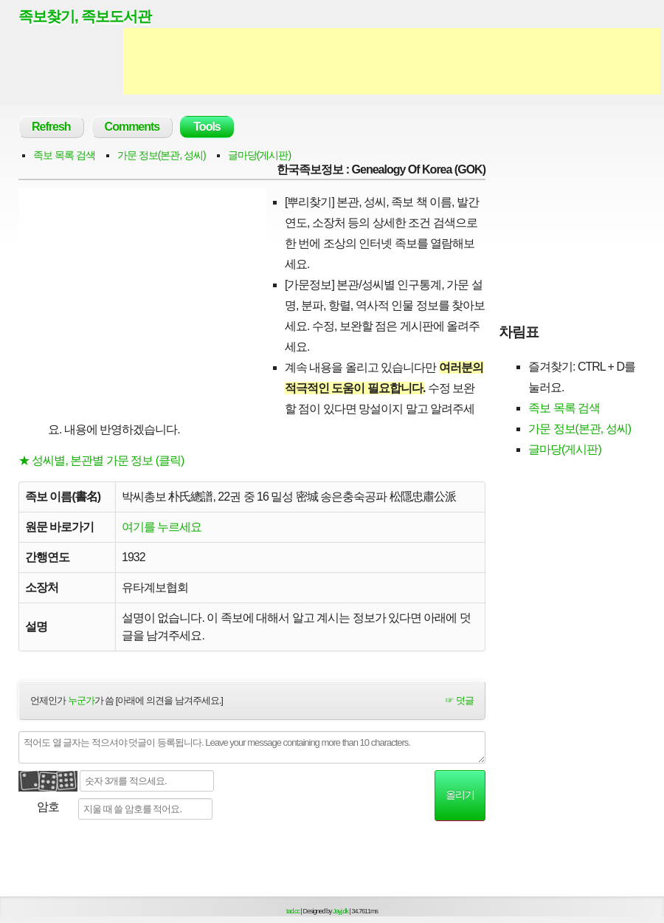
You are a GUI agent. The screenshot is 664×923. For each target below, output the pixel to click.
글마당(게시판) (259, 155)
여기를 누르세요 (161, 527)
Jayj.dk (340, 911)
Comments (132, 126)
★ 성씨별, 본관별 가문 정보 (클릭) (101, 460)
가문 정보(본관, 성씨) (161, 155)
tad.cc (293, 911)
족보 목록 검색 (64, 155)
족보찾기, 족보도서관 (84, 16)
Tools (206, 126)
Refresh (51, 126)
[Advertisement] (391, 61)
